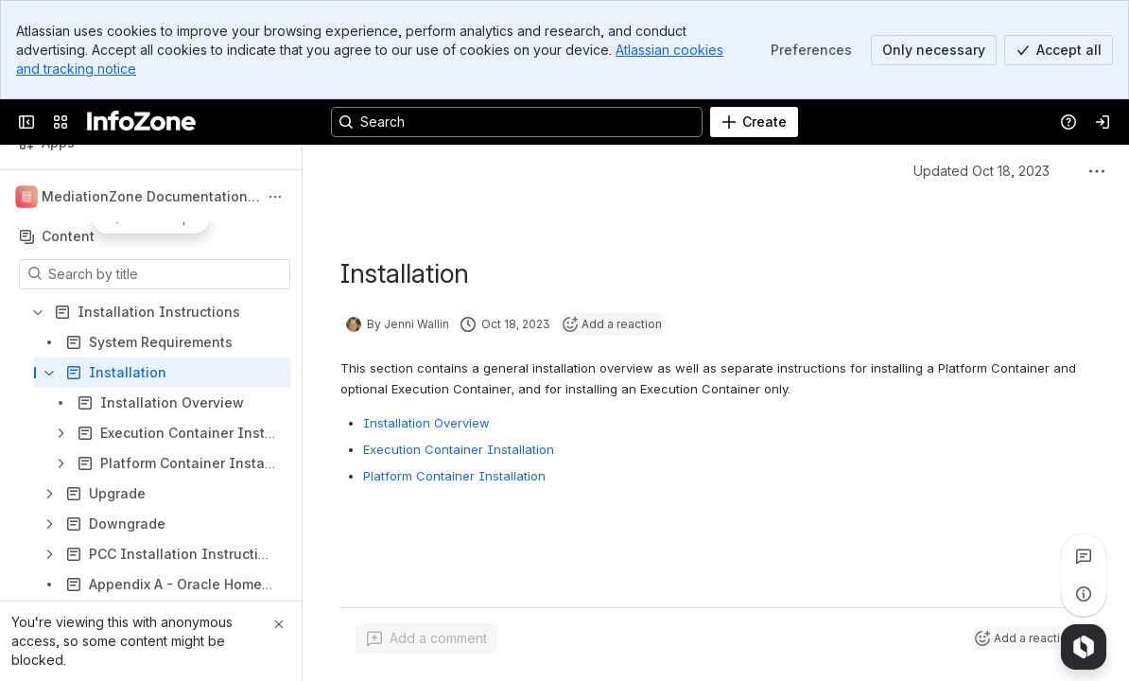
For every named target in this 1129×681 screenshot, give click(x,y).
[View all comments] (1083, 556)
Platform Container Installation (454, 475)
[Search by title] (166, 274)
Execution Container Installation (458, 449)
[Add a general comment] (427, 638)
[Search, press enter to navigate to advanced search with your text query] (517, 122)
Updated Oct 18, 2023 (981, 171)
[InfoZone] (141, 122)
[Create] (754, 122)
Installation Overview (426, 422)
